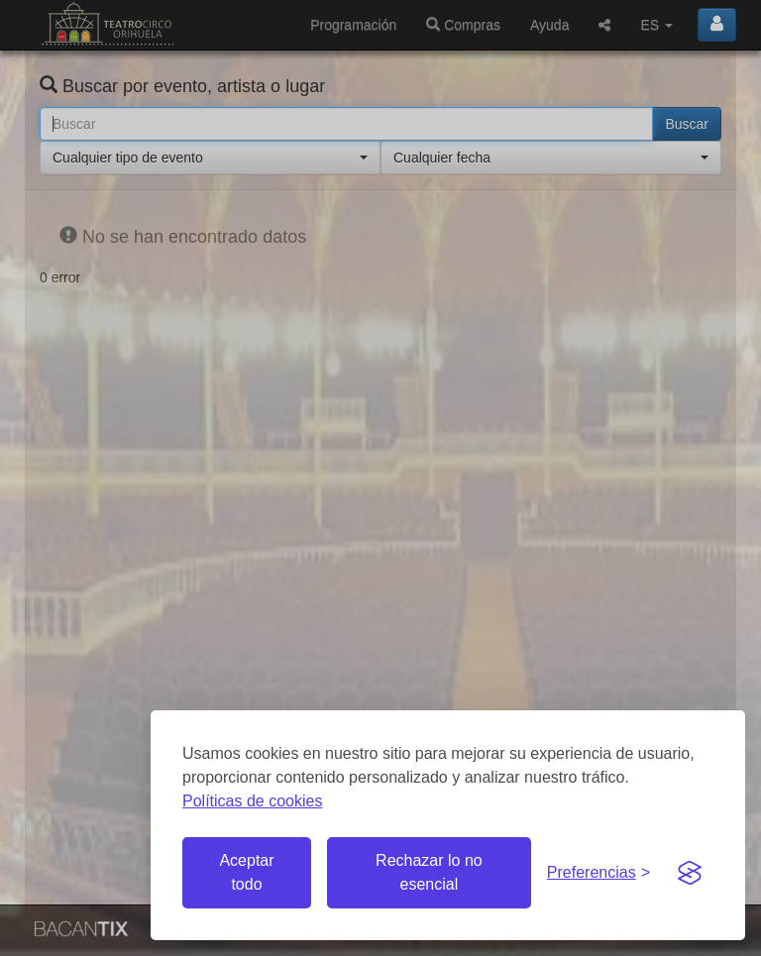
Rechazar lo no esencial (429, 872)
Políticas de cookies (252, 801)
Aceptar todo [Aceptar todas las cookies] (246, 872)
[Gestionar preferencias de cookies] (598, 873)
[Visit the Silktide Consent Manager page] (689, 873)
